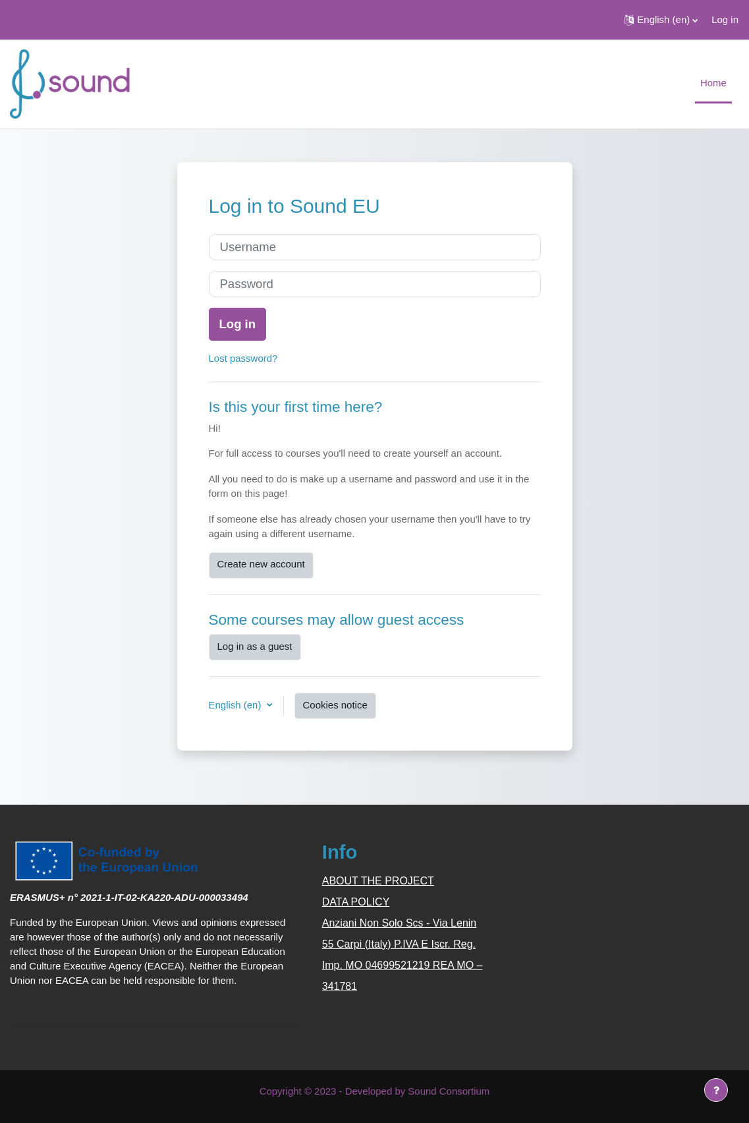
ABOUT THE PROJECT (378, 880)
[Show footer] (716, 1090)
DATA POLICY (356, 901)
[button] (661, 20)
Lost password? (243, 358)
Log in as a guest (254, 646)
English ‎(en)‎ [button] (236, 704)
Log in (724, 19)
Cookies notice (335, 704)
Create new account (261, 563)
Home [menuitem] (713, 82)
